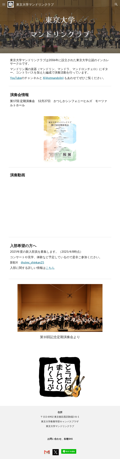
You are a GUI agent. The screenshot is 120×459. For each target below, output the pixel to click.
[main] (60, 26)
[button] (4, 4)
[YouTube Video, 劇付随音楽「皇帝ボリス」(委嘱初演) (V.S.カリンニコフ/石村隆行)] (60, 208)
